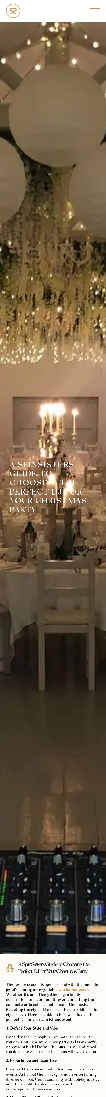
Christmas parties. (75, 990)
